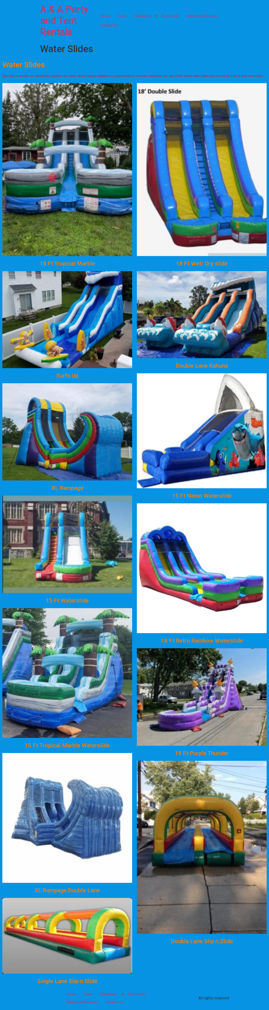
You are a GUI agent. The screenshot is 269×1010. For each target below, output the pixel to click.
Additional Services (202, 16)
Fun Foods (170, 16)
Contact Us (109, 25)
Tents (121, 16)
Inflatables (142, 16)
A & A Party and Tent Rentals (64, 21)
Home (105, 16)
